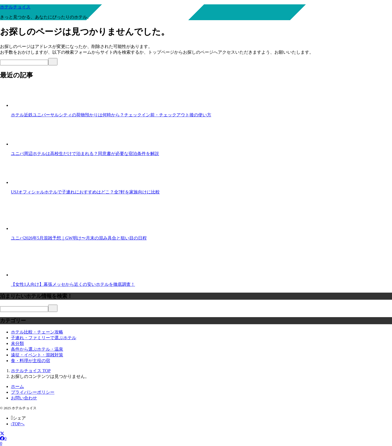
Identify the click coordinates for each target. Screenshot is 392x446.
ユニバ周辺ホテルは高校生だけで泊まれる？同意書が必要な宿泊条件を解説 (85, 153)
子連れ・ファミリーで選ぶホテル (43, 337)
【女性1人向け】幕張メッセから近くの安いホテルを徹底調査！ (73, 284)
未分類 (17, 343)
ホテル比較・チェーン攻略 (37, 332)
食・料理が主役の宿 (30, 360)
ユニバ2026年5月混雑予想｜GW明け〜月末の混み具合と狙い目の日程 (79, 238)
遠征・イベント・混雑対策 (37, 355)
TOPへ (17, 423)
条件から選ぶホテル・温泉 (37, 349)
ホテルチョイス (15, 7)
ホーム (17, 386)
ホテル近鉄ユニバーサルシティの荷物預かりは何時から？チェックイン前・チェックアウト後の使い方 (111, 115)
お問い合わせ (24, 398)
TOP (31, 370)
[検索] (24, 62)
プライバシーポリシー (32, 392)
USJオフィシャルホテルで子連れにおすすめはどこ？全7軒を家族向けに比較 (85, 192)
